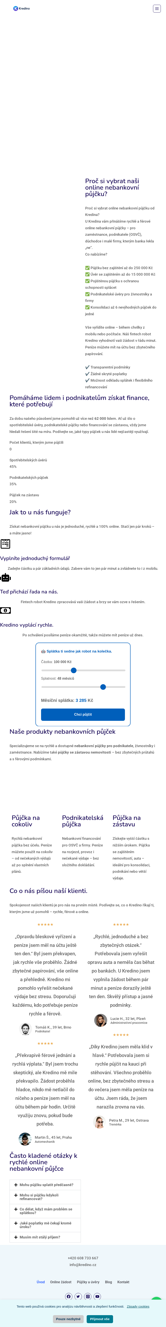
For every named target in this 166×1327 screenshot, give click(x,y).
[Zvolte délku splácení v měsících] (83, 687)
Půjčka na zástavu (127, 821)
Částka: (56, 662)
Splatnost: (57, 678)
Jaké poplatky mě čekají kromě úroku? (45, 1225)
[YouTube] (97, 1296)
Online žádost (60, 1282)
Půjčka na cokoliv (26, 821)
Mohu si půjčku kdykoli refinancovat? (39, 1197)
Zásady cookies (138, 1306)
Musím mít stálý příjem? (40, 1237)
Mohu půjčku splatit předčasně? (46, 1185)
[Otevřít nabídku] (157, 8)
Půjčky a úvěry (88, 1282)
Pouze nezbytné (68, 1319)
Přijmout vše (100, 1319)
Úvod (41, 1282)
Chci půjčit (83, 714)
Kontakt (123, 1282)
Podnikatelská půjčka (82, 821)
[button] (45, 1185)
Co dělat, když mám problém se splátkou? (46, 1211)
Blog (108, 1282)
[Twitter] (78, 1296)
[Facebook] (68, 1296)
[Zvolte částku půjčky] (83, 670)
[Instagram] (87, 1296)
